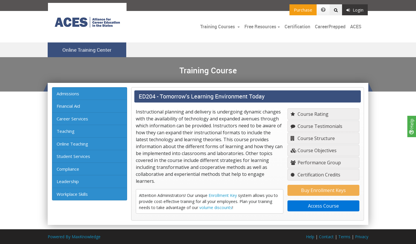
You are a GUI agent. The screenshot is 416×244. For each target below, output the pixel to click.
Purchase (303, 10)
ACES (355, 26)
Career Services (72, 119)
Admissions (68, 93)
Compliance (68, 169)
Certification (297, 26)
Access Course (323, 206)
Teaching (66, 131)
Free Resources (260, 26)
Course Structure (313, 138)
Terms (344, 236)
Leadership (68, 181)
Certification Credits (315, 175)
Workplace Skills (72, 194)
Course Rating (309, 114)
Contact (326, 236)
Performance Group (316, 162)
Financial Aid (68, 106)
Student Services (73, 156)
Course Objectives (314, 150)
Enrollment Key (223, 195)
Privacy (361, 236)
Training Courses (218, 26)
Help (411, 126)
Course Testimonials (316, 126)
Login (354, 10)
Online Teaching (72, 144)
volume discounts (215, 207)
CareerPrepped (330, 26)
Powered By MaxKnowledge (74, 236)
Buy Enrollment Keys (323, 190)
